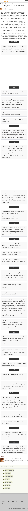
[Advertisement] (14, 71)
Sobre (27, 508)
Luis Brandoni (8, 473)
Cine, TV (11, 3)
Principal (2, 3)
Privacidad (23, 508)
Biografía (7, 3)
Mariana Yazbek (8, 482)
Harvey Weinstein (9, 476)
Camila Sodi (7, 485)
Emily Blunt (7, 488)
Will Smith (7, 479)
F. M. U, (5, 8)
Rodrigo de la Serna (9, 470)
